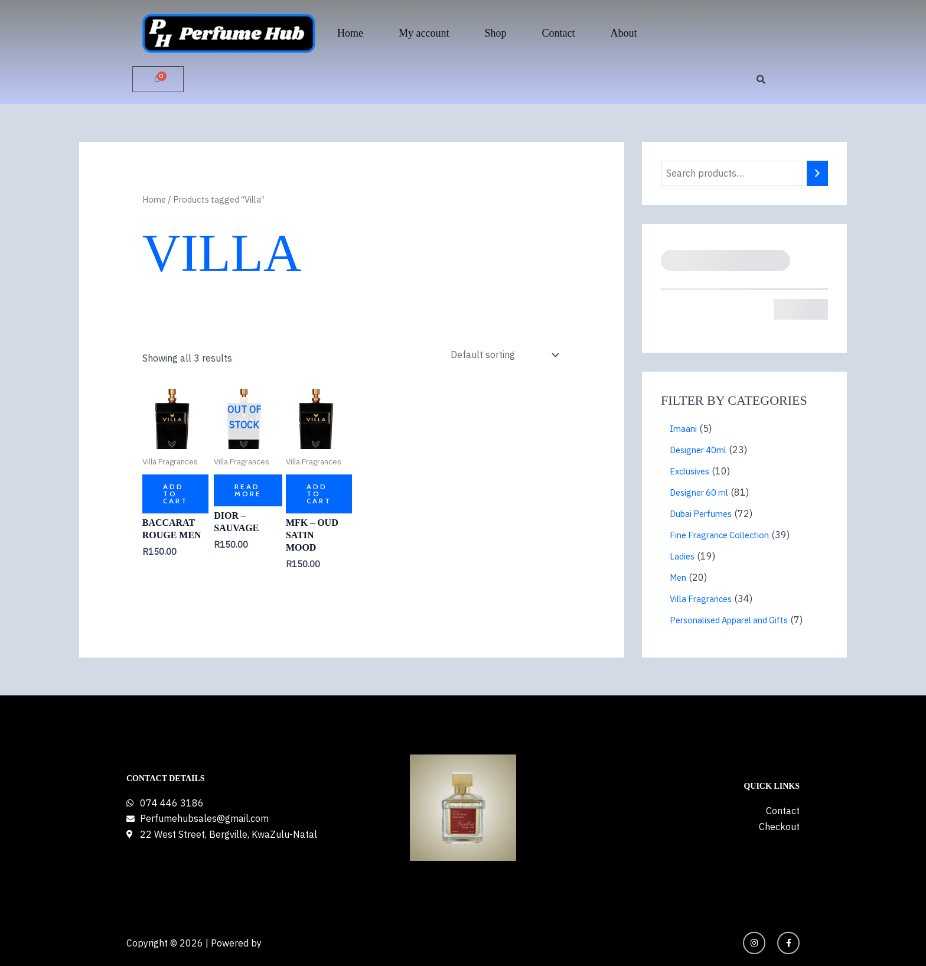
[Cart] (158, 79)
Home (350, 33)
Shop (495, 33)
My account (424, 33)
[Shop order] (503, 355)
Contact (558, 33)
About (624, 33)
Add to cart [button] (175, 493)
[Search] (817, 173)
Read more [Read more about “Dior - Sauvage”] (247, 490)
